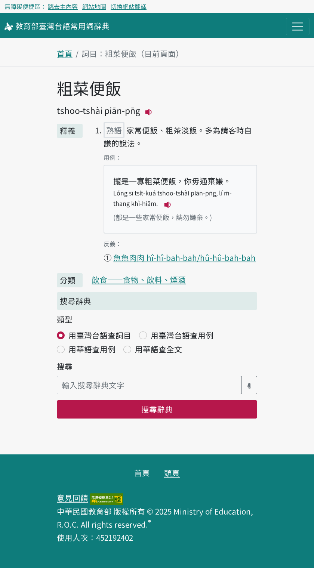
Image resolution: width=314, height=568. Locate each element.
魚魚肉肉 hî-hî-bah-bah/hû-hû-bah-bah (184, 257)
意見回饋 (72, 497)
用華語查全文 (158, 349)
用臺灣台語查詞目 (99, 335)
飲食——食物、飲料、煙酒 (139, 279)
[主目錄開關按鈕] (298, 27)
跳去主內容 (63, 6)
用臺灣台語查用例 (182, 335)
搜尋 (65, 366)
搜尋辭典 (157, 409)
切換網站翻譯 (129, 6)
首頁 (65, 53)
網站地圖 (94, 6)
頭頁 (172, 472)
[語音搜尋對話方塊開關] (249, 385)
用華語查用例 (92, 349)
